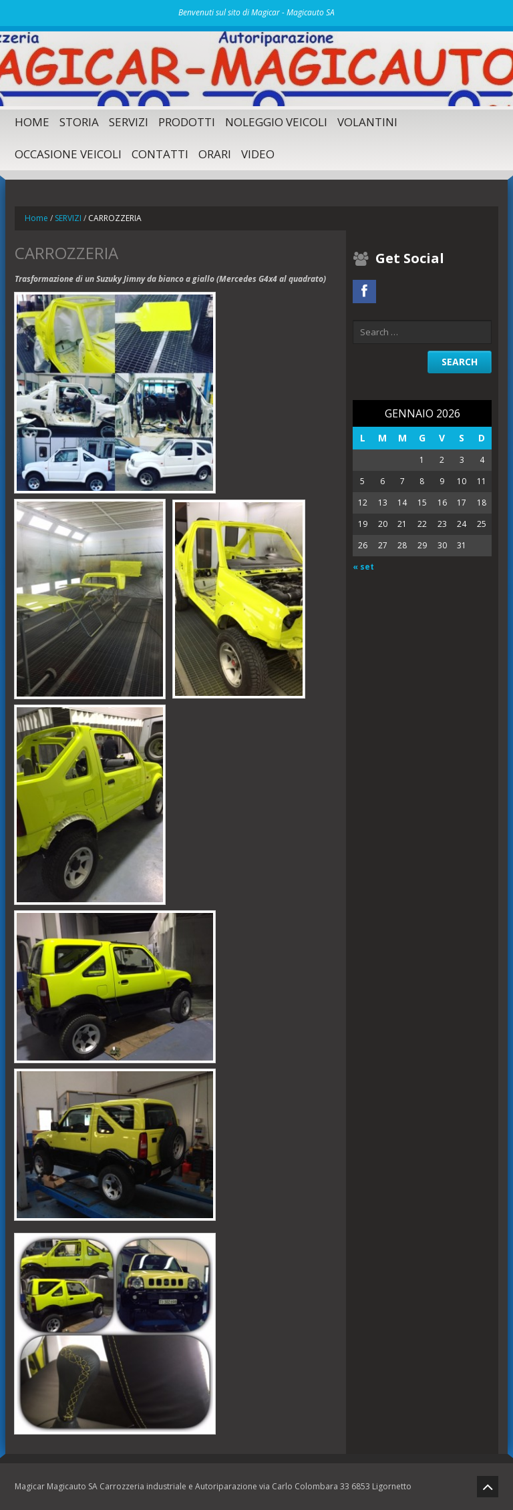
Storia (79, 122)
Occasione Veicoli (68, 154)
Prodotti (186, 122)
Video (258, 154)
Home (32, 122)
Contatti (160, 154)
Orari (214, 154)
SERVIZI (128, 122)
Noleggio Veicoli (276, 122)
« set (363, 566)
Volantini (367, 122)
